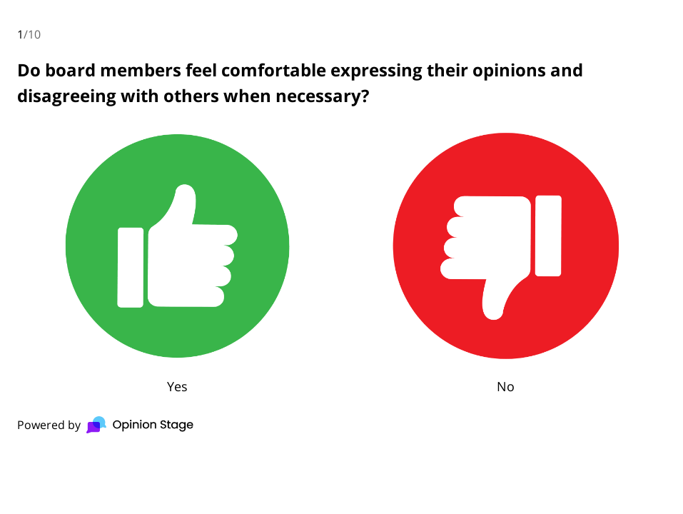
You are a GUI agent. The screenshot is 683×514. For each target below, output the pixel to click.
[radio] (177, 260)
